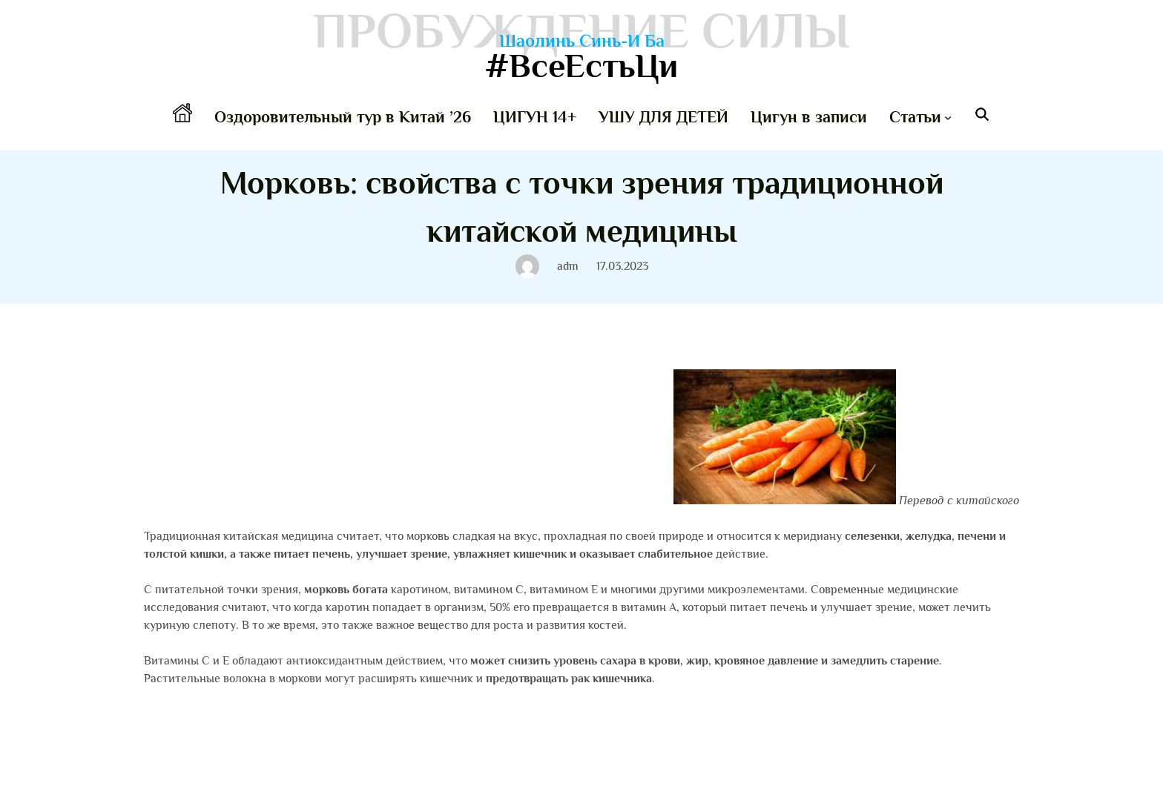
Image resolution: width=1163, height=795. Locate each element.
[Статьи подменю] (948, 117)
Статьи (915, 117)
